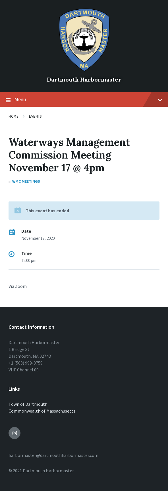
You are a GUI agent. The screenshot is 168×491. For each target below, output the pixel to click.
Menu (84, 99)
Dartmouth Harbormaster (84, 79)
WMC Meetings (26, 181)
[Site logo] (84, 70)
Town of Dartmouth (28, 404)
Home (13, 116)
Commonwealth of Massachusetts (42, 411)
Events (35, 116)
